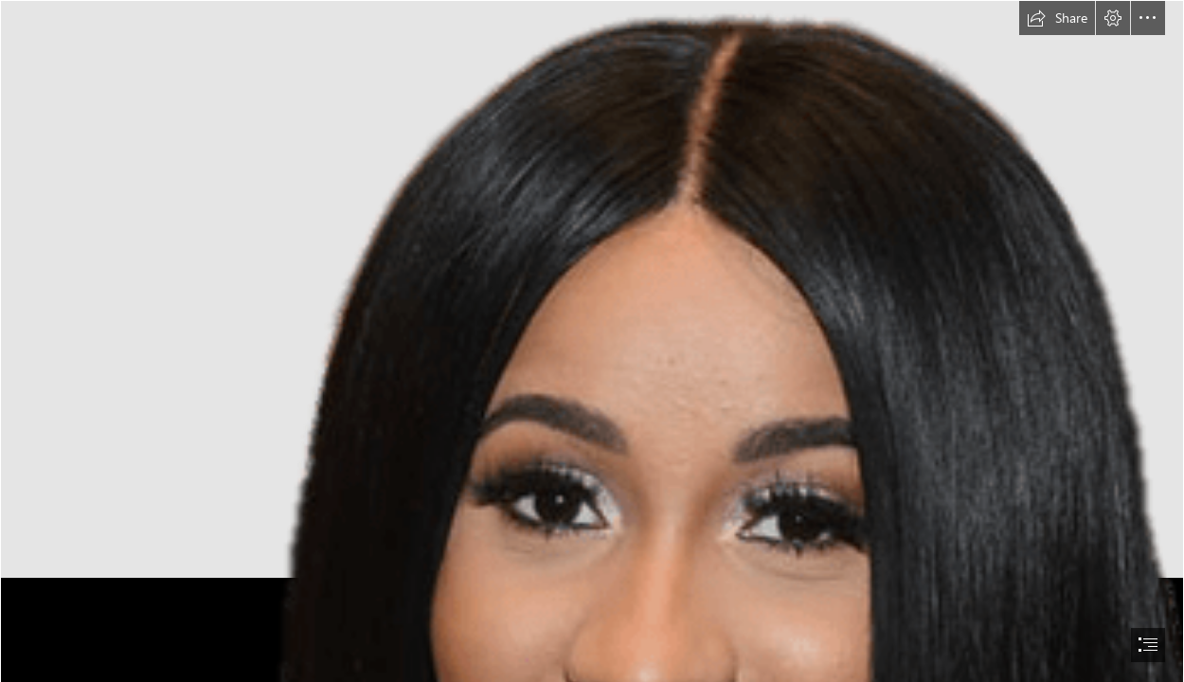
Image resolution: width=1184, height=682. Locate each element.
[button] (1057, 18)
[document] (592, 341)
